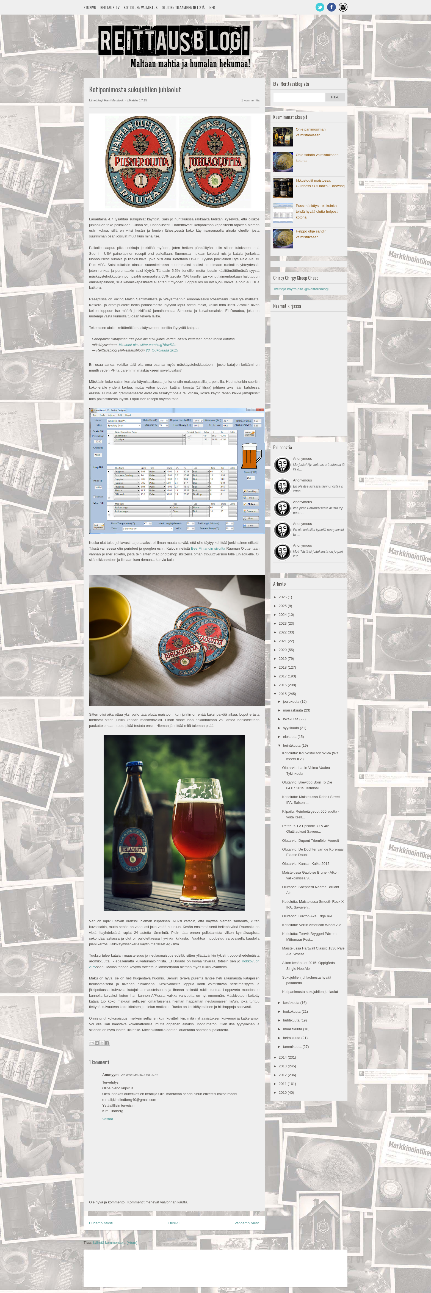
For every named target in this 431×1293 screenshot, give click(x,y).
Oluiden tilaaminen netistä (183, 7)
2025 (283, 606)
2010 (283, 1092)
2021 (283, 641)
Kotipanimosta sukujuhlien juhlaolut (310, 992)
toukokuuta (292, 1011)
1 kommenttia (250, 100)
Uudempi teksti (101, 1223)
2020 (283, 650)
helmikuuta (292, 1038)
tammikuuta (293, 1047)
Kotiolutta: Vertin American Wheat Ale (311, 925)
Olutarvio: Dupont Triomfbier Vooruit (310, 840)
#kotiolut (125, 345)
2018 (283, 667)
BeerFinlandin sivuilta (208, 548)
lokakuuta (291, 719)
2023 (283, 623)
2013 (283, 1066)
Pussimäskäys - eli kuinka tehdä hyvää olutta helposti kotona (317, 211)
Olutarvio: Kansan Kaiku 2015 (305, 864)
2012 (283, 1075)
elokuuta (290, 737)
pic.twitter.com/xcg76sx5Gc (154, 345)
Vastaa (107, 1119)
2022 (283, 632)
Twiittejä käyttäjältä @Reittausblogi (300, 289)
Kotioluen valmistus (141, 7)
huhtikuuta (292, 1020)
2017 (283, 676)
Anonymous (302, 458)
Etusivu (90, 7)
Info (212, 7)
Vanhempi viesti (246, 1223)
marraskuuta (293, 710)
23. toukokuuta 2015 (162, 350)
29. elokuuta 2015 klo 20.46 (139, 1074)
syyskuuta (291, 728)
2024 (283, 615)
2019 (283, 659)
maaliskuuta (293, 1029)
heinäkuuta (292, 745)
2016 (283, 685)
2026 (283, 597)
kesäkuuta (291, 1003)
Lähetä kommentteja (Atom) (115, 1243)
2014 (283, 1057)
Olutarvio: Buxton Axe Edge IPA (307, 916)
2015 (283, 694)
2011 (283, 1084)
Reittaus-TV (110, 7)
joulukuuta (291, 701)
